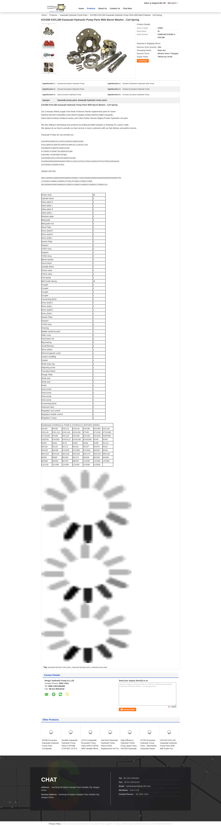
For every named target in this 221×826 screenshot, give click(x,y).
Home (81, 8)
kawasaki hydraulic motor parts (59, 667)
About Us (102, 8)
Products (91, 8)
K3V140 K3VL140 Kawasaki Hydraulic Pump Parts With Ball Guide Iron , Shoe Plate (168, 745)
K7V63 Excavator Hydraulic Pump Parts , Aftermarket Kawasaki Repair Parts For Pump (148, 745)
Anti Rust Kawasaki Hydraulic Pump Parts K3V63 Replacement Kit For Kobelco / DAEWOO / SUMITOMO (110, 747)
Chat (49, 779)
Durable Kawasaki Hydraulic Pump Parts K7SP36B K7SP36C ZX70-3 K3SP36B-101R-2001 (69, 747)
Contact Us (115, 8)
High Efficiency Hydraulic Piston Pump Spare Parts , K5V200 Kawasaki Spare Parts (129, 745)
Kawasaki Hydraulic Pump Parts (73, 15)
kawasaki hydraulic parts (81, 667)
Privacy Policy (55, 824)
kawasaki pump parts (99, 667)
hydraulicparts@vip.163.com (138, 786)
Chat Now (127, 8)
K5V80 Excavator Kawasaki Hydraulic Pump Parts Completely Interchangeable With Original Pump (50, 747)
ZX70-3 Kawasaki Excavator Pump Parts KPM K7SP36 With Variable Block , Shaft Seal (90, 745)
